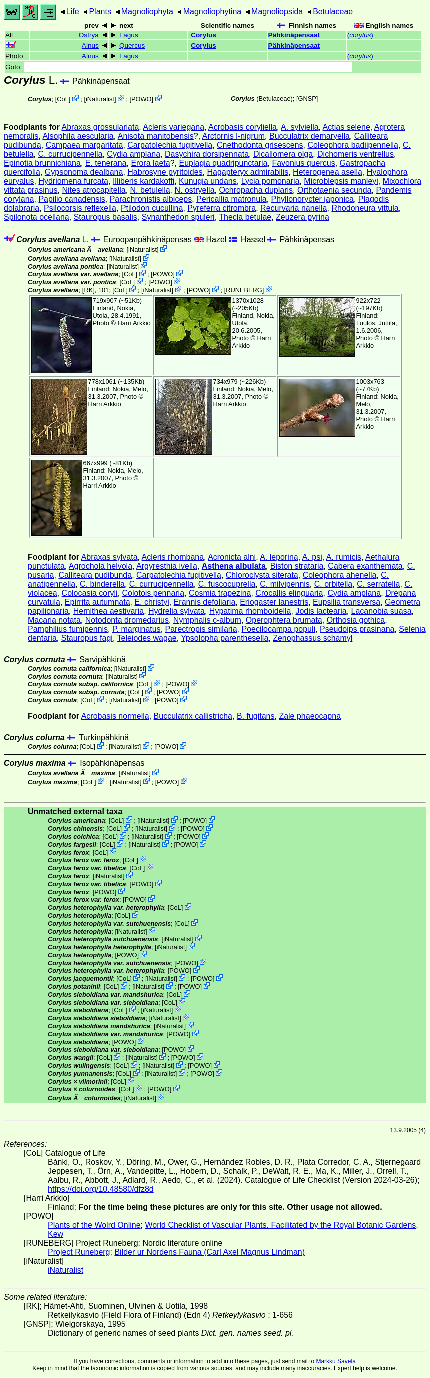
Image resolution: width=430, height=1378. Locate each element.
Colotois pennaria (153, 593)
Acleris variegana (173, 127)
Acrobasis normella (116, 716)
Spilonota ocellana (37, 217)
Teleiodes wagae (147, 638)
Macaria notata (54, 620)
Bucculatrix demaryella (310, 136)
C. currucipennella (70, 154)
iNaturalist (100, 99)
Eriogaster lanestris (274, 602)
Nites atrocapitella (94, 190)
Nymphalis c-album (208, 620)
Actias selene (346, 127)
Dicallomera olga (283, 154)
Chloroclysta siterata (262, 575)
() (361, 35)
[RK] (88, 290)
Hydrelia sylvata (176, 611)
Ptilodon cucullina (152, 208)
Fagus (129, 35)
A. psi (312, 557)
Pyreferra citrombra (222, 208)
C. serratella (378, 584)
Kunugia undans (208, 181)
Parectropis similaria (202, 629)
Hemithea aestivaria (109, 611)
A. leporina (279, 557)
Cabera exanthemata (365, 566)
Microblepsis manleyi (341, 181)
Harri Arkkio (134, 323)
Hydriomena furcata (73, 181)
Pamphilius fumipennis (68, 629)
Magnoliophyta (148, 11)
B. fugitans (256, 716)
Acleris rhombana (173, 557)
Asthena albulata (234, 566)
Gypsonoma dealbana (84, 172)
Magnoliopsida (277, 11)
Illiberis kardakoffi (143, 181)
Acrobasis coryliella (242, 127)
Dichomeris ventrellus (356, 154)
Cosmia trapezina (220, 593)
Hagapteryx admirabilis (247, 172)
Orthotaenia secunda (335, 190)
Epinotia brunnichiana (42, 163)
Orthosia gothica (356, 620)
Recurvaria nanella (293, 208)
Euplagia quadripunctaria (223, 163)
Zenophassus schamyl (312, 638)
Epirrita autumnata (97, 602)
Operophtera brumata (284, 620)
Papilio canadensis (71, 199)
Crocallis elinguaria (289, 593)
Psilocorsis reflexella (80, 208)
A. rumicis (344, 557)
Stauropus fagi (87, 638)
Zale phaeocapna (310, 716)
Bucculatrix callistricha (193, 716)
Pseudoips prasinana (357, 629)
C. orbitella (333, 584)
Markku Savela (336, 1361)
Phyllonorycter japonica (313, 199)
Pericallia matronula (231, 199)
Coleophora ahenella (340, 575)
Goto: (179, 67)
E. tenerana (106, 163)
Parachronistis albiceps (151, 199)
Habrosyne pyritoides (165, 172)
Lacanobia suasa (382, 611)
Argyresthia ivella (167, 566)
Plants (100, 11)
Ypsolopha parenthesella (224, 638)
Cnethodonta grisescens (260, 145)
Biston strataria (297, 566)
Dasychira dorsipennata (207, 154)
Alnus (90, 45)
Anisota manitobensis (156, 136)
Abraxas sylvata (110, 557)
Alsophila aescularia (78, 136)
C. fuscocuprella (227, 584)
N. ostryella (195, 190)
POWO (142, 99)
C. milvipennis (285, 584)
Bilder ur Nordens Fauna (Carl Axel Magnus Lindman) (209, 1252)
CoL (62, 99)
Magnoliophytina (213, 11)
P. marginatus (136, 629)
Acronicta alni (232, 557)
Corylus (203, 35)
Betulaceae (333, 11)
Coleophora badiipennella (353, 145)
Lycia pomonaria (271, 181)
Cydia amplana (133, 154)
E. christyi (151, 602)
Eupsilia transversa (346, 602)
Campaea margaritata (85, 145)
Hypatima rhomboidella (251, 611)
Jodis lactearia (321, 611)
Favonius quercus (303, 163)
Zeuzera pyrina (303, 217)
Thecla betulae (245, 217)
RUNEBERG (244, 290)
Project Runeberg (79, 1252)
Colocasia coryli (90, 593)
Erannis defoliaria (205, 602)
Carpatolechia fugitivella (170, 145)
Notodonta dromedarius (127, 620)
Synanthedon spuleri (178, 217)
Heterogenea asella (327, 172)
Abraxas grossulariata (101, 127)
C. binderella (102, 584)
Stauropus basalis (106, 217)
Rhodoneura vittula (365, 208)
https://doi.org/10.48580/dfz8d (101, 1189)
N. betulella (150, 190)
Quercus (132, 45)
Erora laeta (150, 163)
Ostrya (89, 35)
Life (73, 11)
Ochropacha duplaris (256, 190)
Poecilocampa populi (279, 629)
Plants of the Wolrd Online (94, 1225)
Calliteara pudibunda (95, 575)
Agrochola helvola (100, 566)
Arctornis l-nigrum (233, 136)
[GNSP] (307, 98)
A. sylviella (300, 127)
